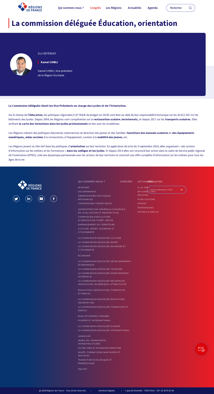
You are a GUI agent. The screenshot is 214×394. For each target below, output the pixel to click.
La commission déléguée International (104, 330)
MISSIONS (83, 187)
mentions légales (107, 390)
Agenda (153, 8)
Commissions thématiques (95, 203)
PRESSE (142, 203)
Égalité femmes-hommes (93, 316)
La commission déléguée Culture (99, 238)
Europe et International (94, 320)
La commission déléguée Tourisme (100, 269)
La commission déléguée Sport (98, 242)
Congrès (95, 8)
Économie (84, 255)
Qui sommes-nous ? (71, 8)
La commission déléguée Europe (99, 326)
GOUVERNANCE (87, 191)
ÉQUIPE (82, 369)
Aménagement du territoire (96, 224)
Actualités (134, 8)
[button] (72, 8)
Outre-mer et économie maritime (99, 348)
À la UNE (143, 187)
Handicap (84, 336)
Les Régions (114, 8)
